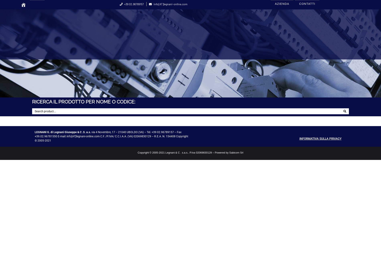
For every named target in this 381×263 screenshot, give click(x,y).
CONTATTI (307, 3)
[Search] (345, 111)
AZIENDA (282, 3)
